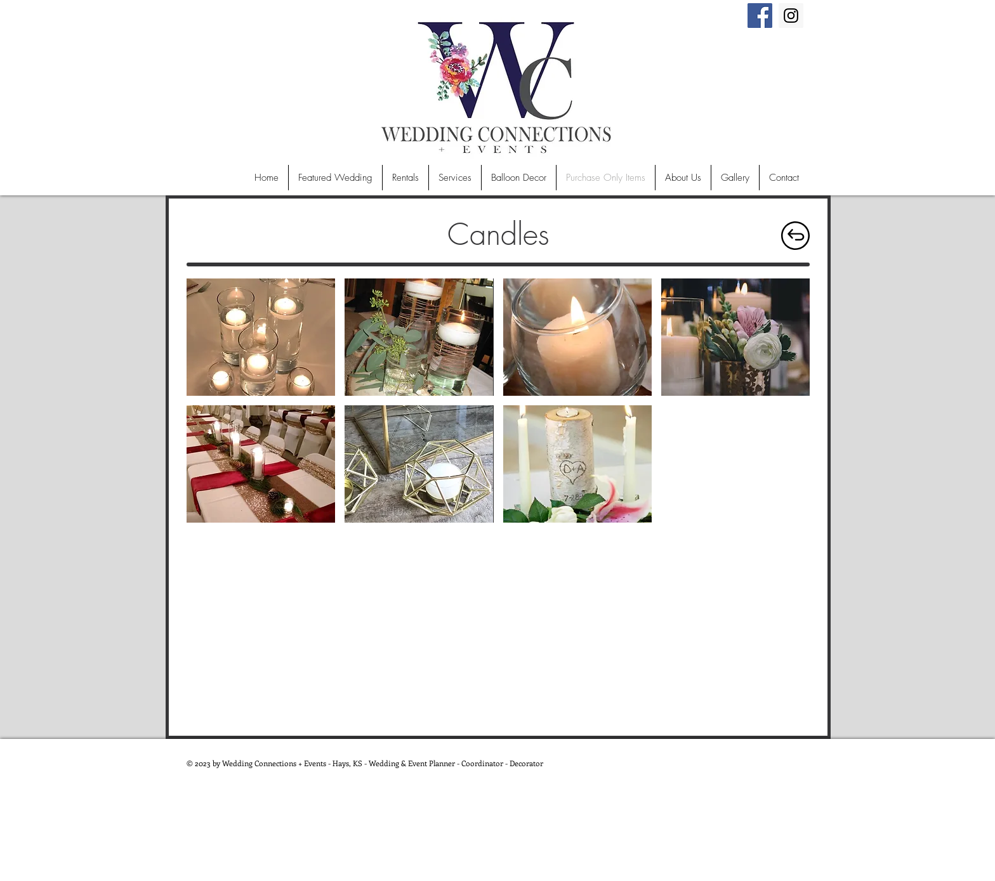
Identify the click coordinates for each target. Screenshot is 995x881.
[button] (261, 337)
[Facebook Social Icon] (760, 15)
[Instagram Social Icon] (791, 15)
